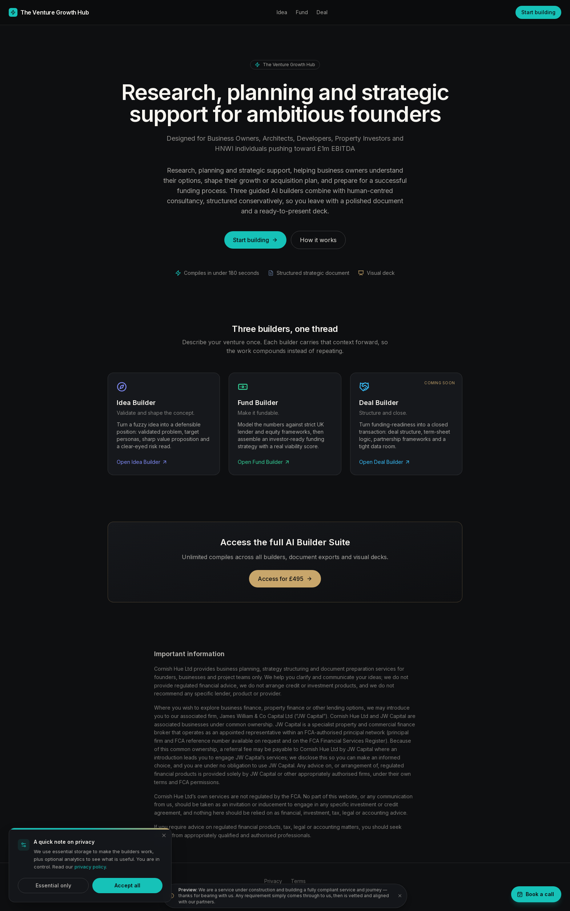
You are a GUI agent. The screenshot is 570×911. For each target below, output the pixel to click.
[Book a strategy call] (536, 894)
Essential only (53, 885)
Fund (302, 12)
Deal (322, 12)
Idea (282, 12)
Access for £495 (285, 578)
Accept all (127, 885)
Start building (538, 12)
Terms (298, 881)
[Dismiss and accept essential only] (164, 835)
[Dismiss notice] (399, 895)
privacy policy (90, 867)
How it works (318, 240)
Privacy (273, 881)
